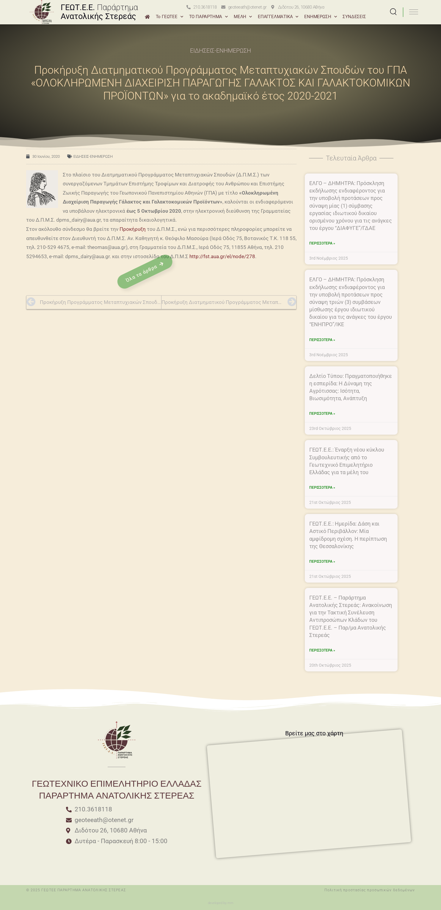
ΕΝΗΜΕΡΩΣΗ (320, 16)
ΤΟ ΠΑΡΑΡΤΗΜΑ (208, 16)
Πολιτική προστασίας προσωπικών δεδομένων (369, 890)
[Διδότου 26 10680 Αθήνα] (270, 758)
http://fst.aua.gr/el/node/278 (222, 256)
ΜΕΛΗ (243, 16)
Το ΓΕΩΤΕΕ (169, 16)
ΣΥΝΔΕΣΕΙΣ (354, 16)
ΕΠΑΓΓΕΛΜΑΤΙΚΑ (278, 16)
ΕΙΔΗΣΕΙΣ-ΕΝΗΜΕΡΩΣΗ (220, 50)
